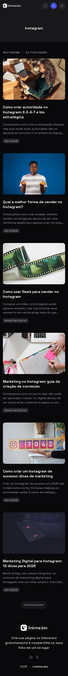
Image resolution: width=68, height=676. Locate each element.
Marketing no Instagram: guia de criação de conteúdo (31, 384)
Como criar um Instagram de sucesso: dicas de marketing (28, 473)
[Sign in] (54, 6)
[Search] (45, 6)
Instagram (11, 141)
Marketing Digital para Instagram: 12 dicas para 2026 (32, 563)
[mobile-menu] (62, 6)
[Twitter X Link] (37, 657)
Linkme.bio (40, 666)
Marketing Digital (16, 320)
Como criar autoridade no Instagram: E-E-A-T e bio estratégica (25, 112)
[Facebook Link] (31, 657)
